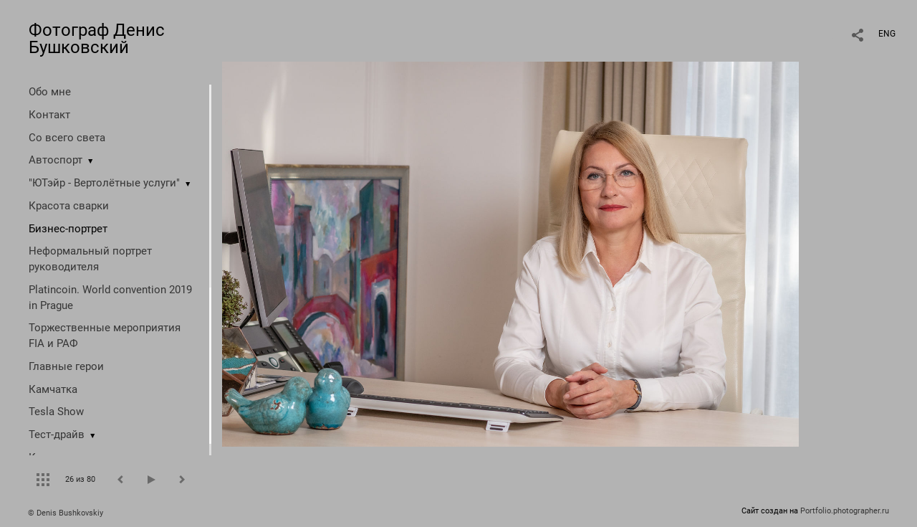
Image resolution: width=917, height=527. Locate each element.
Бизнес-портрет (68, 228)
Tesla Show (56, 411)
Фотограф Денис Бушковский (97, 38)
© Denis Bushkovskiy (65, 513)
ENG (887, 34)
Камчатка (53, 389)
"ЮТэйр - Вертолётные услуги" (104, 182)
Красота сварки (69, 205)
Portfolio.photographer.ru (844, 511)
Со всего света (67, 137)
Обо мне (50, 91)
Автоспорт (55, 159)
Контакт (49, 114)
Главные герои (66, 366)
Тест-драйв (57, 434)
